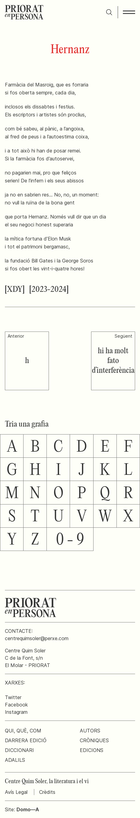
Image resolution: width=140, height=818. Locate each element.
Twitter (13, 697)
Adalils (15, 760)
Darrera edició (25, 740)
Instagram (16, 712)
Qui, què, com (23, 731)
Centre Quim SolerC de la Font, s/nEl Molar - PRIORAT (27, 657)
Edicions (91, 750)
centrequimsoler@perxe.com (36, 638)
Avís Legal (16, 792)
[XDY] (14, 289)
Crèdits (47, 792)
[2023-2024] (48, 289)
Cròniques (94, 740)
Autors (90, 731)
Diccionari (19, 750)
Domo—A (28, 809)
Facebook (16, 705)
